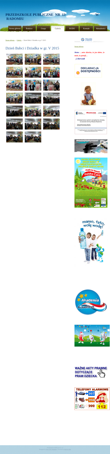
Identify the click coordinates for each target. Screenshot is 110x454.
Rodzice (29, 28)
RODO (72, 28)
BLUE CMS (67, 449)
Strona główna (15, 28)
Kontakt (86, 28)
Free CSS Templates (51, 449)
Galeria (58, 28)
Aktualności (100, 28)
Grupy (43, 28)
